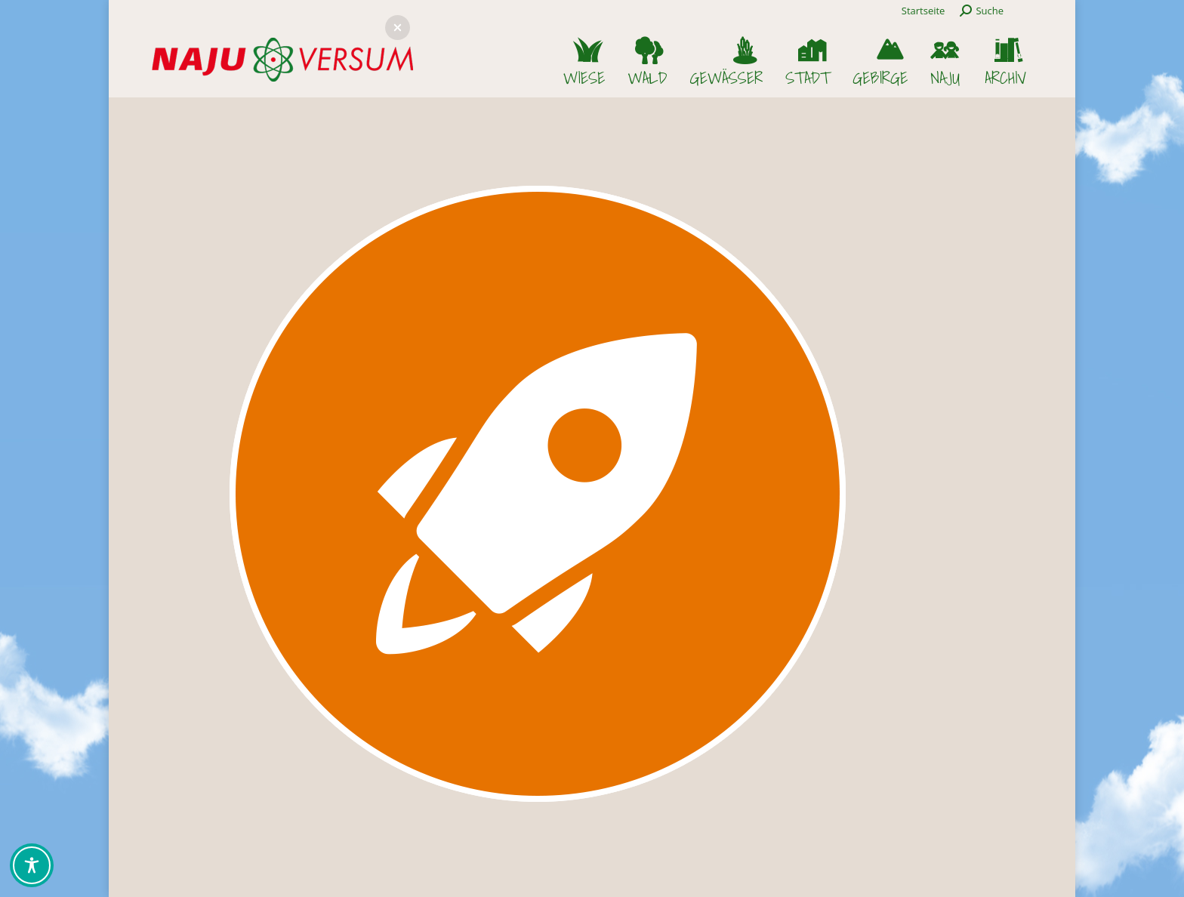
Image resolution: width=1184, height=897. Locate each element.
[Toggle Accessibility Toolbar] (31, 865)
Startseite (923, 10)
